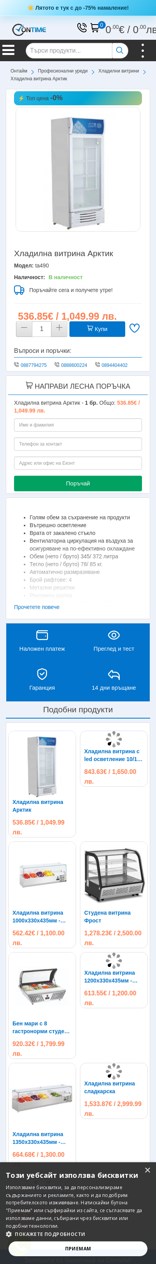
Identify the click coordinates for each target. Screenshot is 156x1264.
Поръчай (78, 483)
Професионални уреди (63, 71)
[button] (78, 1234)
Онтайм (19, 71)
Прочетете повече (37, 607)
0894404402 (115, 365)
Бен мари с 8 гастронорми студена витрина (41, 1027)
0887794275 (34, 365)
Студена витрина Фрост (107, 917)
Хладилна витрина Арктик (37, 806)
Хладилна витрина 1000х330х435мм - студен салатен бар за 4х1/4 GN (39, 917)
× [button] (147, 1171)
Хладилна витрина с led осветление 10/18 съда (112, 755)
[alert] (78, 1213)
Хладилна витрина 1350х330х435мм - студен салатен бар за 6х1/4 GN (39, 1138)
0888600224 (74, 365)
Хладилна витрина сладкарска (109, 1087)
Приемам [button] (78, 1248)
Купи (97, 329)
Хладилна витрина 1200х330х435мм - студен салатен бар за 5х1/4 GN (110, 977)
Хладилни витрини (118, 71)
